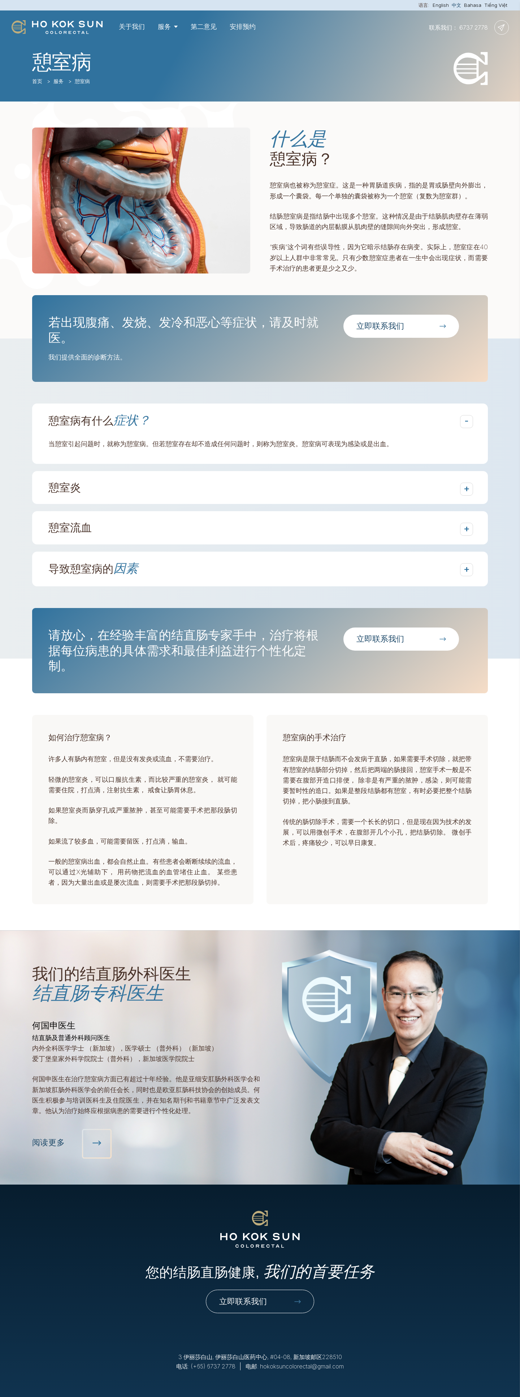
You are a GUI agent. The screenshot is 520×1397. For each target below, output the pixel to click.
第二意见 (204, 26)
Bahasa (472, 5)
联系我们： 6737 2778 (458, 27)
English (441, 5)
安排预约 (243, 26)
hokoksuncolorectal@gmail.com (302, 1366)
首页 (37, 81)
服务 (58, 81)
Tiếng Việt (495, 5)
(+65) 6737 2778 (213, 1366)
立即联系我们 (260, 1301)
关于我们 (132, 26)
